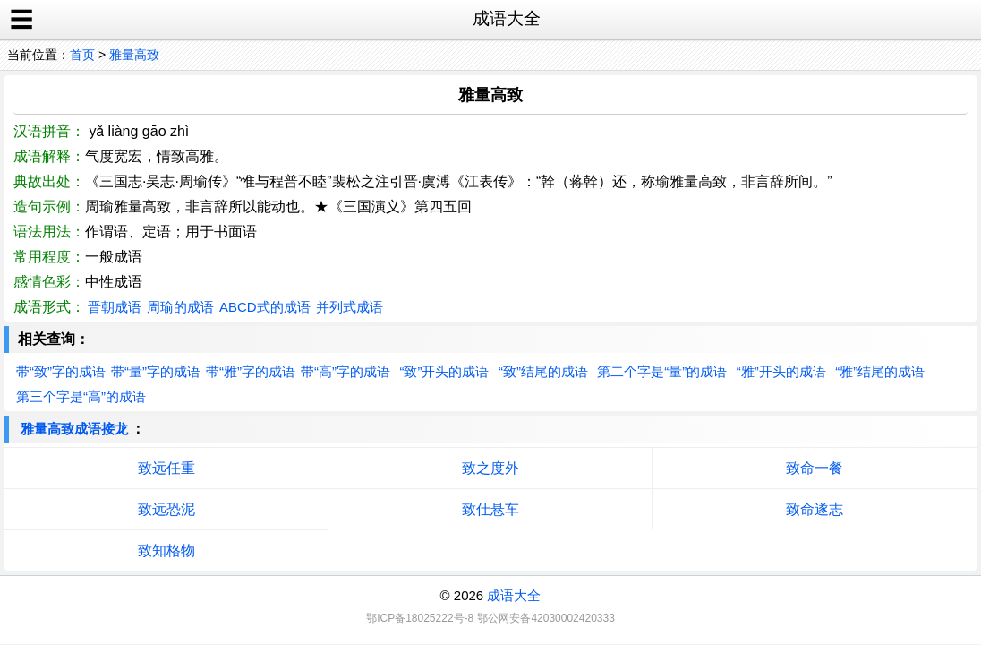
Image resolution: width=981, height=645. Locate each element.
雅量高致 (134, 54)
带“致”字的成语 (61, 371)
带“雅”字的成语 (250, 371)
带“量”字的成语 (155, 371)
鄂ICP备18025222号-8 (419, 618)
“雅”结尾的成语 (880, 371)
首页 (82, 54)
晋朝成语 (114, 306)
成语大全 (514, 595)
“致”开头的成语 (444, 371)
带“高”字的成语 (345, 371)
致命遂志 (814, 509)
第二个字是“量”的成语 (662, 371)
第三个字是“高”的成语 (81, 396)
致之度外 (490, 468)
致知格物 (166, 550)
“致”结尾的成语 (543, 371)
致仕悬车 (490, 509)
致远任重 (166, 468)
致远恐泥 (166, 509)
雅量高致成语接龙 (74, 428)
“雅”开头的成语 (781, 371)
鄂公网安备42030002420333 (545, 618)
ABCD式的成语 (265, 306)
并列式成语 (349, 306)
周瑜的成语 (180, 306)
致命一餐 (814, 468)
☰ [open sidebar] (21, 19)
